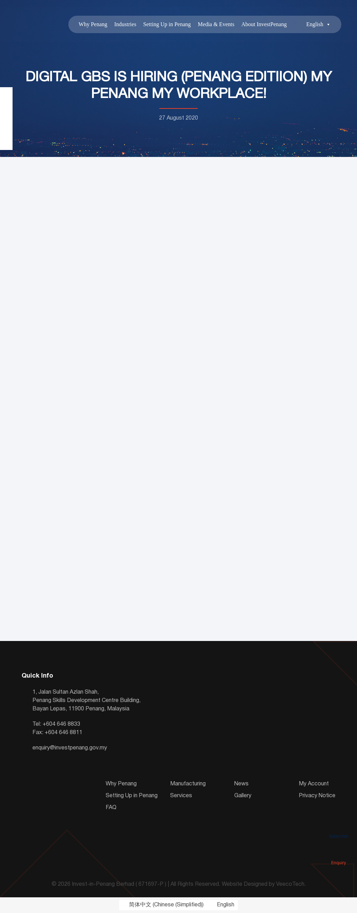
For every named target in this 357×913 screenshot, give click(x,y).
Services (181, 795)
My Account (314, 784)
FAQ (111, 807)
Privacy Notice (317, 795)
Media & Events (216, 24)
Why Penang (92, 24)
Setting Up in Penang (167, 24)
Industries (125, 24)
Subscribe (338, 826)
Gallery (242, 795)
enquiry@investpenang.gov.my (69, 748)
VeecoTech (290, 884)
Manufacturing (188, 784)
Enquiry (338, 853)
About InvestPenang (264, 24)
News (241, 784)
